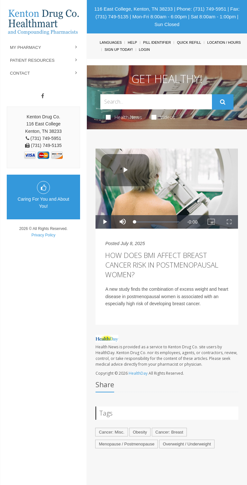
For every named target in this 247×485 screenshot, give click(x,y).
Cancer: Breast (169, 432)
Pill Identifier (157, 42)
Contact (20, 73)
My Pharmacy (25, 47)
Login (144, 49)
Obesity (140, 432)
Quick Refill (189, 42)
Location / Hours (224, 42)
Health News (124, 117)
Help (132, 42)
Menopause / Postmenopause (126, 444)
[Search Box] (156, 101)
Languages (111, 42)
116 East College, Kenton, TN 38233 (133, 9)
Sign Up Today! (119, 49)
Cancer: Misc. (111, 432)
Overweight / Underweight (187, 444)
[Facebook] (42, 96)
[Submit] (222, 102)
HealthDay (138, 373)
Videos (163, 117)
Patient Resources (32, 60)
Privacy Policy (44, 235)
